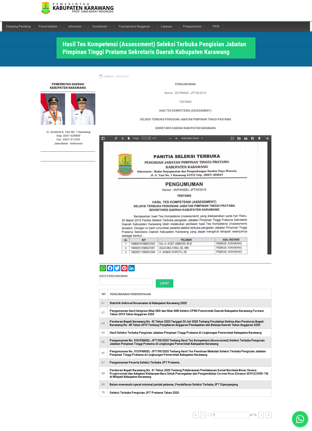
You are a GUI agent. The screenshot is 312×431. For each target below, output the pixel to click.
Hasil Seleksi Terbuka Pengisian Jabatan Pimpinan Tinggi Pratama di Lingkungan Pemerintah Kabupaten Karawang (186, 332)
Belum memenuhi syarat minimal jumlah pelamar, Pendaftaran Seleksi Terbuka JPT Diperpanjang (174, 384)
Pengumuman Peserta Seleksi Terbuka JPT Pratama (144, 362)
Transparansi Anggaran (135, 26)
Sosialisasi (101, 26)
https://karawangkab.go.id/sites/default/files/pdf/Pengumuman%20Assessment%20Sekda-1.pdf (185, 194)
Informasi (76, 26)
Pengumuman (194, 26)
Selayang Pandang (18, 26)
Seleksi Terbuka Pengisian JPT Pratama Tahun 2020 (144, 392)
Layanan (168, 26)
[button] (300, 419)
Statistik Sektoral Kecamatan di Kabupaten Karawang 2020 (148, 303)
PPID (216, 26)
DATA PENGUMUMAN (113, 276)
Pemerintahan (49, 26)
